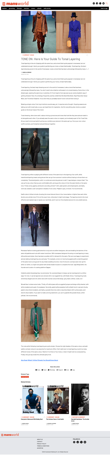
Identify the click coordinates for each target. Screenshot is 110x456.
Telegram (59, 370)
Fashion (4, 8)
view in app (104, 8)
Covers (33, 8)
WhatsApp (51, 370)
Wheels (39, 8)
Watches (26, 8)
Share (37, 370)
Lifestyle (19, 8)
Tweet (44, 370)
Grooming (12, 8)
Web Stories (47, 8)
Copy (72, 370)
